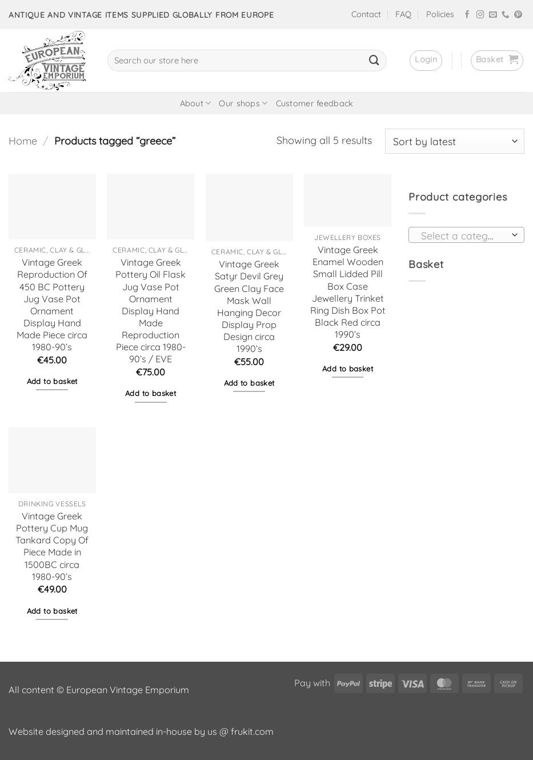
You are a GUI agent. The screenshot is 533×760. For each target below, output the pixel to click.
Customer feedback (315, 103)
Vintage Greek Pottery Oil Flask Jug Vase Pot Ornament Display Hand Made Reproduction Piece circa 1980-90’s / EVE (150, 311)
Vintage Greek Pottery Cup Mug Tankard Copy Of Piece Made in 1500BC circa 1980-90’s (52, 546)
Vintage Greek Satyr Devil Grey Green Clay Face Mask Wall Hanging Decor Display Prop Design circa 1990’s (249, 306)
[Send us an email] (493, 15)
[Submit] (374, 60)
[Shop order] (454, 141)
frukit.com (252, 731)
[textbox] (463, 235)
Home (23, 140)
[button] (426, 60)
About (195, 103)
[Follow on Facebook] (467, 15)
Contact (366, 14)
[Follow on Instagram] (480, 15)
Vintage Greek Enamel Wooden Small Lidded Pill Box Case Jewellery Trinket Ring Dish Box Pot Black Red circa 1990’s (348, 292)
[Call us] (506, 15)
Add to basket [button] (52, 381)
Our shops (243, 103)
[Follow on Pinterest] (518, 15)
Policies (440, 14)
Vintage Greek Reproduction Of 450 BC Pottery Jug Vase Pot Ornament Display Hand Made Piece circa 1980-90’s (52, 305)
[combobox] (466, 235)
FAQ (403, 14)
